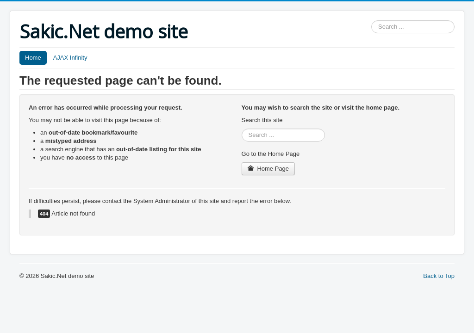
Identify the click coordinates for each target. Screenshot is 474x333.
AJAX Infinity (70, 57)
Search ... (371, 20)
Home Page (268, 168)
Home (33, 57)
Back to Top (439, 275)
